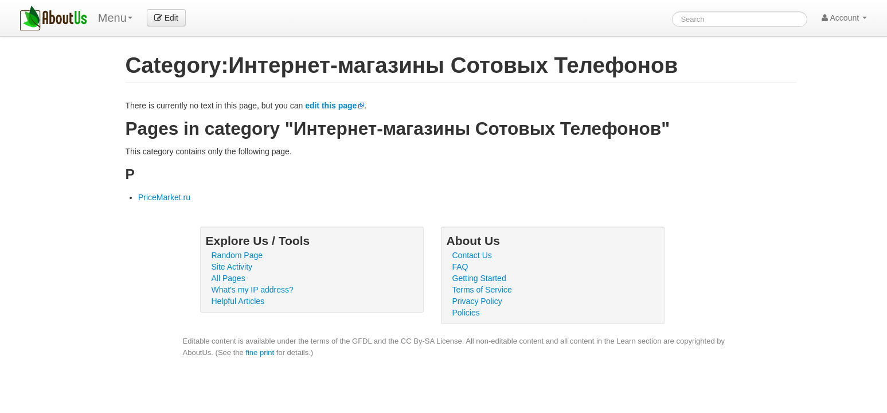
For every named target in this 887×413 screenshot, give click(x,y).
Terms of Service (482, 289)
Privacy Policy (477, 301)
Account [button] (844, 17)
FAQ (460, 266)
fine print (259, 352)
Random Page (237, 255)
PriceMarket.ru (164, 197)
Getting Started (479, 278)
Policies (466, 312)
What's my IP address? (253, 289)
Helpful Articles (238, 301)
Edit (166, 17)
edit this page (331, 105)
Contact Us (472, 255)
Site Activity (232, 266)
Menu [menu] (115, 17)
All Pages (228, 278)
